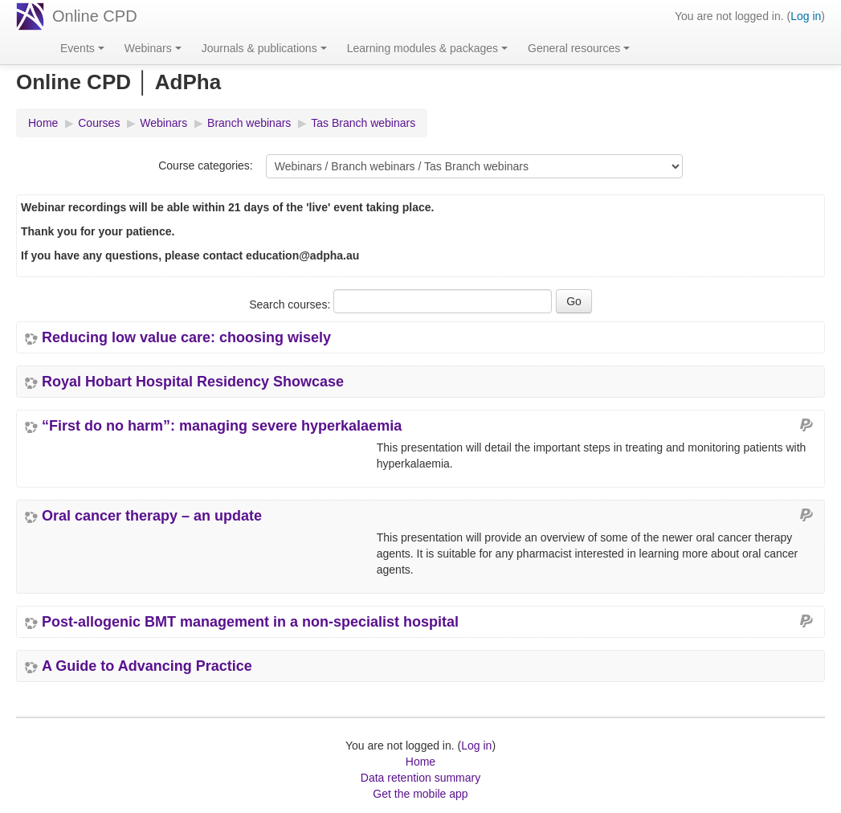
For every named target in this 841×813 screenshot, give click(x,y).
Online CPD (94, 16)
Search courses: (291, 304)
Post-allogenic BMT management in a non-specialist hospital (250, 622)
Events (82, 48)
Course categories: (205, 165)
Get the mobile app (420, 793)
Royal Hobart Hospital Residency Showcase (193, 381)
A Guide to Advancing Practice (147, 666)
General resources (579, 48)
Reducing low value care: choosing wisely (186, 337)
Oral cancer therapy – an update (152, 516)
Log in (805, 16)
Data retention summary (420, 777)
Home (420, 761)
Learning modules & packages (427, 48)
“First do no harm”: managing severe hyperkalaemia (222, 426)
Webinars (153, 48)
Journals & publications (264, 48)
